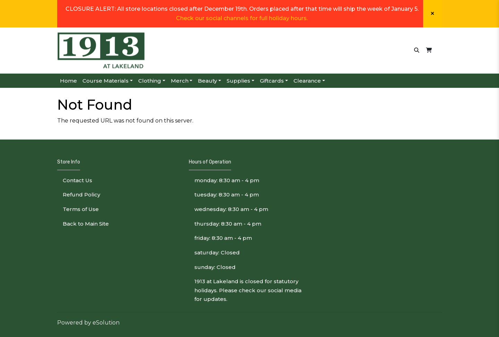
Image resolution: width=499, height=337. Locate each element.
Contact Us (77, 180)
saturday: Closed (217, 252)
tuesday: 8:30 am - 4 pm (226, 194)
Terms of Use (81, 209)
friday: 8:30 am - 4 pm (223, 238)
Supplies (238, 80)
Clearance (307, 80)
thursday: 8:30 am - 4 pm (227, 223)
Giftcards (272, 80)
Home (68, 80)
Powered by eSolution (88, 322)
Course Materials (105, 80)
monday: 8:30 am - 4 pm (226, 180)
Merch (180, 80)
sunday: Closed (215, 267)
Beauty (207, 80)
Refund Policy (81, 194)
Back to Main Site (86, 223)
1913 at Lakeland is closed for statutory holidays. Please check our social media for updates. (247, 290)
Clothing (149, 80)
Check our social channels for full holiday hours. (242, 18)
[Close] (432, 13)
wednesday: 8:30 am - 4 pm (231, 209)
